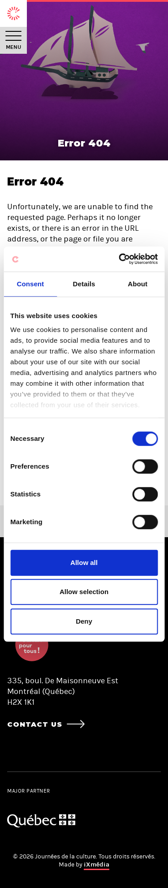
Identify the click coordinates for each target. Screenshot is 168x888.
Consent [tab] (30, 284)
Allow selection (84, 591)
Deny (84, 621)
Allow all (84, 562)
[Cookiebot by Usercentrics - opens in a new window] (120, 259)
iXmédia (96, 864)
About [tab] (137, 284)
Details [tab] (84, 284)
